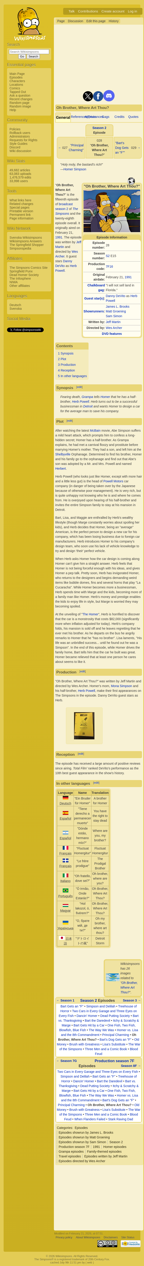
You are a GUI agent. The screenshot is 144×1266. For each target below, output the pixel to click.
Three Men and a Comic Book (106, 1049)
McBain (95, 430)
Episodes (16, 77)
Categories (64, 1128)
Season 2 (99, 128)
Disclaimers (111, 1237)
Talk (72, 11)
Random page (19, 103)
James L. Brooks (117, 306)
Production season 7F (114, 1061)
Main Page (17, 74)
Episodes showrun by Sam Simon (82, 1142)
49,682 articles (20, 170)
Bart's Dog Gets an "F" (115, 1039)
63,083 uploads (20, 174)
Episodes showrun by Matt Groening (84, 1137)
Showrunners (94, 311)
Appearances (94, 117)
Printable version (21, 211)
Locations (16, 84)
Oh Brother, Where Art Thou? (129, 987)
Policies (15, 129)
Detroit (88, 406)
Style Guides (18, 143)
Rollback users (20, 133)
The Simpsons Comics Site (29, 267)
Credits (119, 117)
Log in (132, 11)
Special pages (19, 207)
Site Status (127, 1237)
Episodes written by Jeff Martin (105, 1156)
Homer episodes (114, 1147)
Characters (17, 81)
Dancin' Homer (87, 1016)
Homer (105, 397)
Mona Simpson (121, 686)
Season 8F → (131, 1066)
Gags (105, 117)
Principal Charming (115, 1035)
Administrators (20, 136)
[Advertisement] (25, 401)
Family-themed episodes (104, 1151)
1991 (128, 277)
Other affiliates (20, 286)
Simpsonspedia (20, 248)
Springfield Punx (21, 271)
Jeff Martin (113, 322)
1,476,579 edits (20, 177)
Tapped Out (18, 92)
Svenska (16, 308)
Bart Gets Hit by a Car (89, 1025)
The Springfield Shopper (27, 245)
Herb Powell (80, 401)
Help (13, 110)
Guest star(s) (94, 298)
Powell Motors (113, 481)
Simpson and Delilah (100, 1006)
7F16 (109, 266)
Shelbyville (62, 454)
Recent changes (21, 99)
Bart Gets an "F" (71, 1006)
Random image (20, 106)
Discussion (75, 21)
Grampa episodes (71, 1151)
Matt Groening (116, 311)
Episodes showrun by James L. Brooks (86, 1132)
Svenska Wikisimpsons (26, 237)
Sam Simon (114, 316)
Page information (22, 218)
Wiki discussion (20, 151)
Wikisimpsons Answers (26, 241)
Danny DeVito (115, 296)
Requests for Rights (23, 140)
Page (61, 21)
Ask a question (20, 95)
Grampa (87, 397)
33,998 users (19, 181)
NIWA (14, 282)
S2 (108, 256)
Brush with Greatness (84, 1044)
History (114, 21)
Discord (15, 147)
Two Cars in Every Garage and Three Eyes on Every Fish (97, 1071)
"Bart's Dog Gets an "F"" (122, 147)
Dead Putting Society (115, 1016)
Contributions (88, 11)
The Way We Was (101, 1030)
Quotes (133, 117)
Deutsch (15, 305)
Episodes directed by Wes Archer (82, 1161)
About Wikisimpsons (88, 1237)
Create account (113, 11)
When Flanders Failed (89, 1119)
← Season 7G (66, 1061)
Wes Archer (114, 328)
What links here (20, 200)
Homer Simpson (74, 169)
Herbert (60, 468)
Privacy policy (64, 1237)
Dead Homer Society (24, 275)
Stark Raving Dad (120, 1119)
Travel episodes (70, 1156)
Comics (15, 88)
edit (79, 387)
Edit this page (96, 21)
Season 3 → (132, 1000)
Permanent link (20, 215)
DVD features (112, 334)
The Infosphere (20, 278)
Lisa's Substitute (114, 1044)
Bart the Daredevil (97, 1020)
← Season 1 (65, 1000)
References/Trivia (83, 117)
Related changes (21, 204)
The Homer (90, 614)
